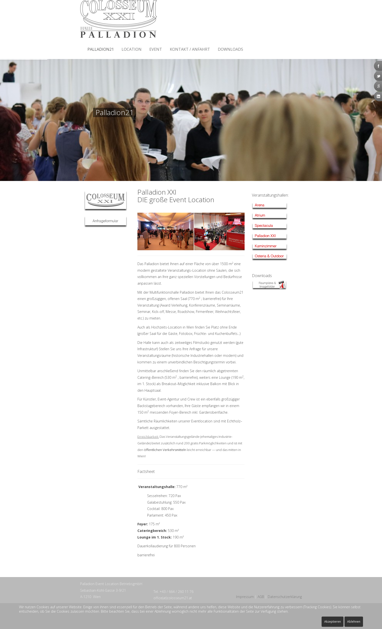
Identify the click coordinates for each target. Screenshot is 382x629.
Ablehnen (353, 621)
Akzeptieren (332, 621)
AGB (261, 596)
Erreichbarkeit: (148, 436)
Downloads (230, 49)
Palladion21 (100, 49)
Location (132, 49)
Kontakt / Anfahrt (190, 49)
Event (155, 49)
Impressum (245, 596)
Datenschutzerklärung (285, 596)
